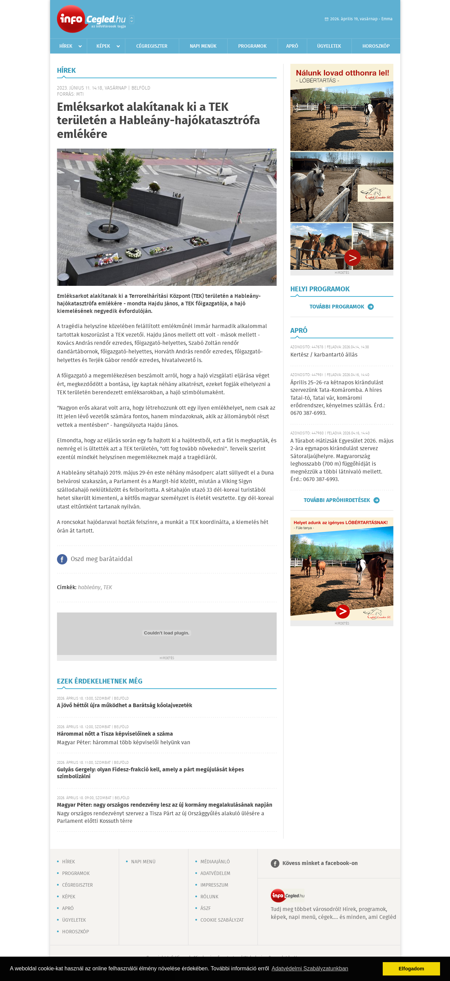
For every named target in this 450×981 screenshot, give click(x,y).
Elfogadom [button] (411, 968)
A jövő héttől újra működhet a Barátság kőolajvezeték (124, 705)
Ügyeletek (329, 46)
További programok (337, 307)
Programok (252, 46)
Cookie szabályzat (222, 920)
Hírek (65, 46)
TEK (107, 587)
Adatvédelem (215, 873)
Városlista (131, 19)
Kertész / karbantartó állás (323, 355)
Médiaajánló (215, 862)
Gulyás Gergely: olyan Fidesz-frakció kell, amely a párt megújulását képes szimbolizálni (150, 773)
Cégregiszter (152, 46)
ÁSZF (205, 908)
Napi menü (143, 862)
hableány (89, 587)
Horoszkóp (376, 46)
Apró (292, 46)
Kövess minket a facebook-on (320, 863)
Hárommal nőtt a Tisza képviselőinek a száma (115, 734)
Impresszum (214, 885)
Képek (103, 46)
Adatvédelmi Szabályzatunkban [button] (310, 968)
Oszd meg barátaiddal (101, 559)
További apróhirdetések (337, 500)
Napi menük (203, 46)
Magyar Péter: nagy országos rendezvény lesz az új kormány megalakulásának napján (164, 805)
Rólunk (209, 897)
